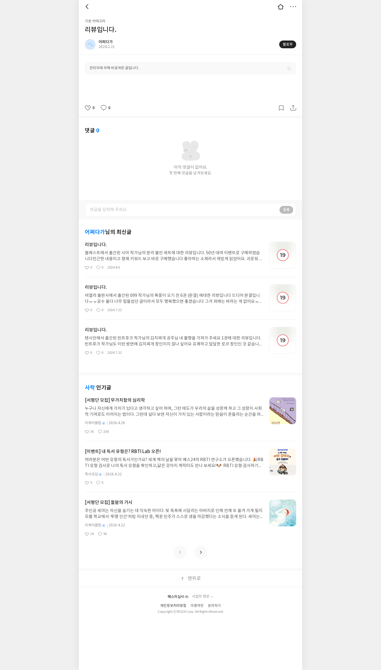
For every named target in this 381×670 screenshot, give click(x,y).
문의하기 (214, 606)
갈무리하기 (281, 108)
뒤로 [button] (88, 7)
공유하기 (293, 108)
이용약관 (197, 606)
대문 (281, 7)
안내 (289, 68)
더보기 (293, 7)
